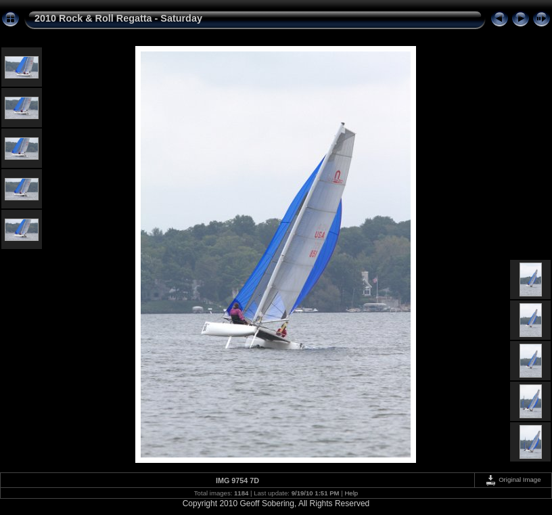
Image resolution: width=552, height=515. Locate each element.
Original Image (512, 479)
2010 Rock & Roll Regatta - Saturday (118, 18)
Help (351, 493)
